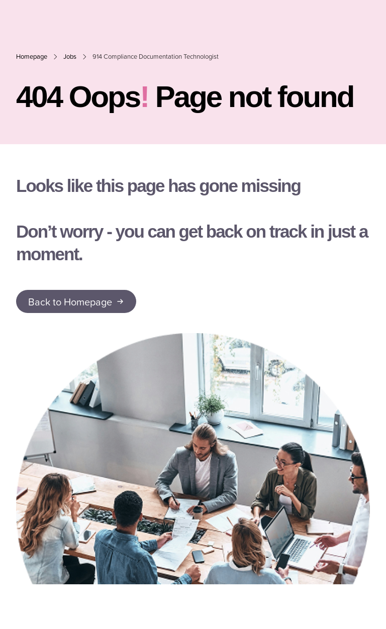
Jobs (69, 56)
